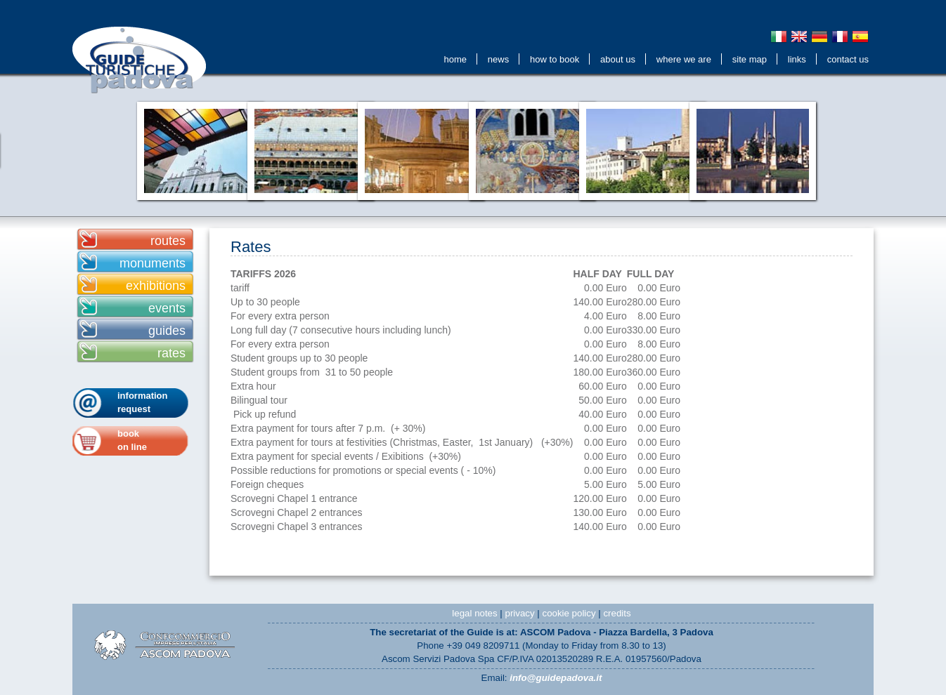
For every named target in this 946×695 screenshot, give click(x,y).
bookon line (132, 440)
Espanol (860, 36)
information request (142, 402)
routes (168, 241)
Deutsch (819, 36)
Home (455, 59)
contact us (848, 59)
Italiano (778, 36)
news (498, 59)
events (167, 308)
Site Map (749, 59)
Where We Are (683, 59)
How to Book (554, 59)
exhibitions (156, 286)
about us (617, 59)
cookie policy (568, 613)
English (799, 36)
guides (167, 331)
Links (797, 59)
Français (839, 36)
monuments (152, 263)
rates (171, 353)
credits (616, 613)
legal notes (474, 613)
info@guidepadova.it (556, 678)
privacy (520, 613)
